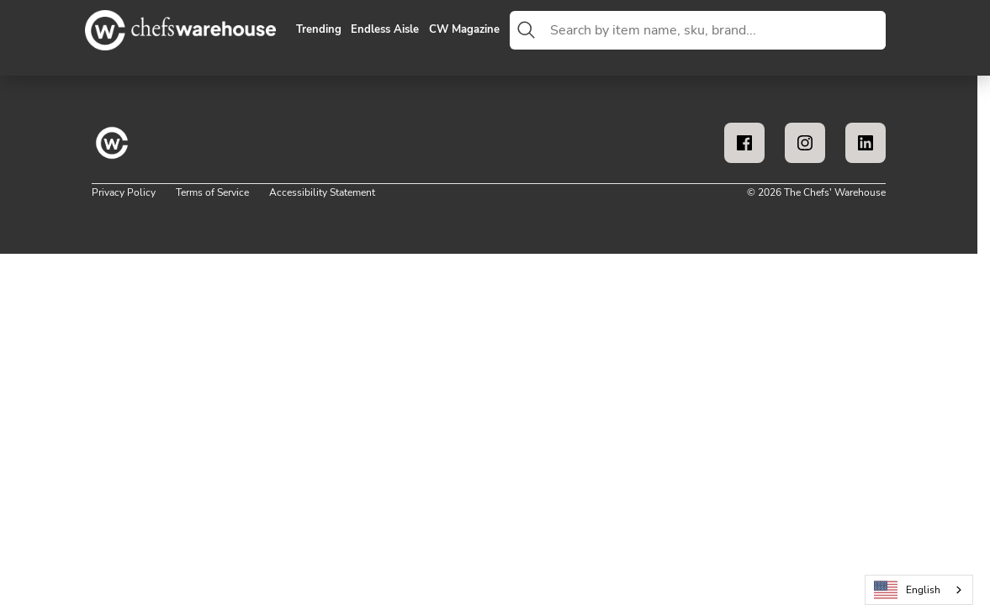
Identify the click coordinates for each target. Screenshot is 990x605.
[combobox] (714, 30)
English (907, 590)
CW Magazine (464, 30)
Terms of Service (212, 192)
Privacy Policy (124, 192)
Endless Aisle (385, 30)
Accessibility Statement (322, 192)
